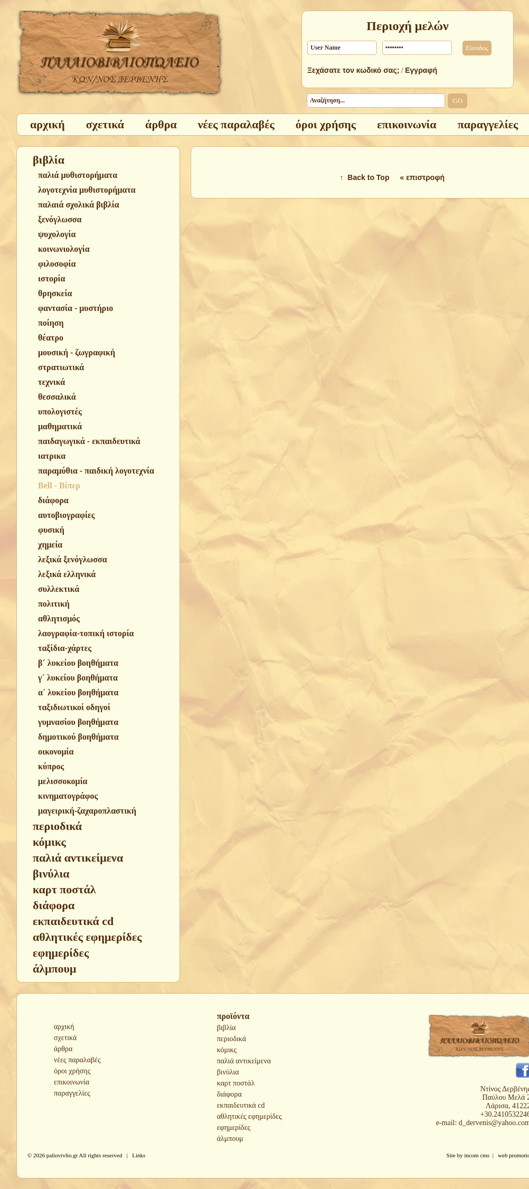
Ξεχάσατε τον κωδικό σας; (353, 70)
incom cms (476, 1155)
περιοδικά (231, 1039)
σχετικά (65, 1038)
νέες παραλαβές (77, 1060)
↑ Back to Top (365, 177)
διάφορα (229, 1094)
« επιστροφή (422, 177)
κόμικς (227, 1050)
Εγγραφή (421, 70)
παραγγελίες (72, 1093)
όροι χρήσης (72, 1071)
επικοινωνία (71, 1082)
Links (138, 1155)
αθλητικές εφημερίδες (249, 1116)
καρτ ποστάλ (236, 1083)
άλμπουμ (230, 1139)
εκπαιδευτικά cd (241, 1105)
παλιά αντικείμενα (244, 1061)
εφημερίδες (233, 1127)
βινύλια (228, 1072)
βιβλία (226, 1028)
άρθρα (63, 1049)
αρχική (64, 1027)
